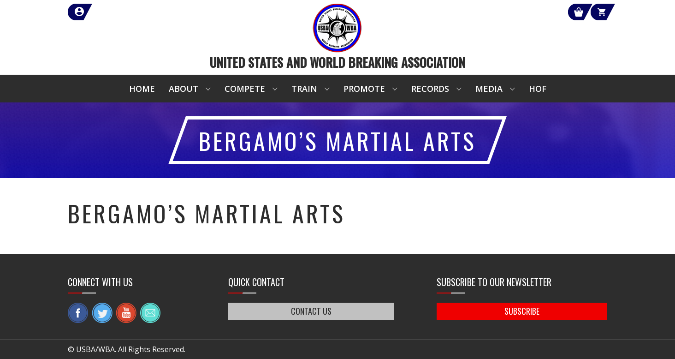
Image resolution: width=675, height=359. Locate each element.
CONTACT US (311, 311)
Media (489, 88)
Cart (590, 12)
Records (430, 88)
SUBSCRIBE (521, 311)
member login (112, 12)
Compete (245, 88)
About (183, 88)
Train (304, 88)
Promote (364, 88)
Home (142, 88)
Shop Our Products (509, 12)
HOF (537, 88)
